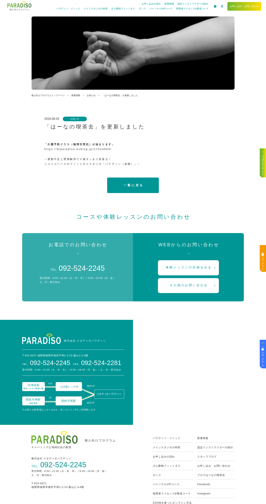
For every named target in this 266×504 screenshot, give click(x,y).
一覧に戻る (133, 185)
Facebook (203, 461)
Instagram (203, 470)
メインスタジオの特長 (95, 8)
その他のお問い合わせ (189, 285)
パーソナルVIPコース (160, 8)
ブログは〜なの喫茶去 (211, 451)
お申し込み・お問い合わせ (244, 6)
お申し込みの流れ (151, 3)
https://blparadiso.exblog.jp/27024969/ (78, 149)
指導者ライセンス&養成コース (192, 8)
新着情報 (169, 3)
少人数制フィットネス (123, 8)
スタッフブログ (207, 433)
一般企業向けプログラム (262, 355)
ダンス (142, 8)
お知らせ (91, 95)
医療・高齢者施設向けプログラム (263, 260)
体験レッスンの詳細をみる (189, 267)
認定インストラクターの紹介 (192, 3)
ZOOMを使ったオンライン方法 (172, 479)
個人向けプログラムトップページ (48, 95)
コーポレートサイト (263, 164)
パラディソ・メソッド (68, 8)
